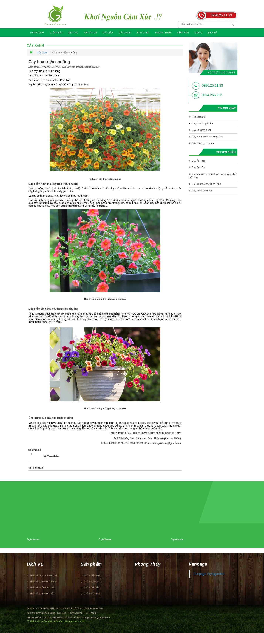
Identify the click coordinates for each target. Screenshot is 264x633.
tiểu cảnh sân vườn (75, 621)
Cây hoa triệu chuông (203, 143)
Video (198, 32)
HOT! (39, 454)
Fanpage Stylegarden (209, 574)
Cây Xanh (125, 32)
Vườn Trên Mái (92, 593)
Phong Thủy (163, 32)
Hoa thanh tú (198, 116)
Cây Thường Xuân (201, 130)
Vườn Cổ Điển (91, 587)
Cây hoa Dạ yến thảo (203, 123)
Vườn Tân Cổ (91, 581)
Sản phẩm (90, 32)
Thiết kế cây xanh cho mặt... (45, 575)
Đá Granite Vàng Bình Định (206, 184)
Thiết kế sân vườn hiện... (43, 593)
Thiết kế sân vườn (37, 621)
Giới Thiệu (56, 32)
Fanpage (198, 564)
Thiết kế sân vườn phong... (44, 581)
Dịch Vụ (73, 32)
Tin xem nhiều (226, 152)
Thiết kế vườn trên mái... (43, 587)
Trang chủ (37, 32)
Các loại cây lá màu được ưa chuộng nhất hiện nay (213, 176)
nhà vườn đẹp (55, 621)
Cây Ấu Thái (198, 160)
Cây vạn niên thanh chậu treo (207, 136)
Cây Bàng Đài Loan (202, 190)
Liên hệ (212, 32)
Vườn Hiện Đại (92, 575)
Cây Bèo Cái (198, 167)
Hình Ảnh (183, 32)
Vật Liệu (108, 32)
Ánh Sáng (143, 32)
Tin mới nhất (227, 108)
